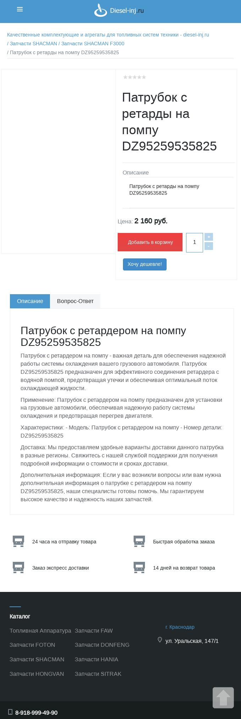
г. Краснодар (180, 627)
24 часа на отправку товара (64, 541)
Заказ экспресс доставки (60, 568)
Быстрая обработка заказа (184, 541)
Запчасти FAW (94, 630)
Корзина (209, 12)
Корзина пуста (216, 19)
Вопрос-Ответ (75, 301)
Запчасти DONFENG (102, 645)
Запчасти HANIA (96, 659)
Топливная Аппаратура (40, 630)
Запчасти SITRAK (98, 674)
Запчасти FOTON (32, 645)
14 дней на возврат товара (184, 568)
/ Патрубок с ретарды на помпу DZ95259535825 (63, 52)
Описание (30, 301)
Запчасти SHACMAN (37, 659)
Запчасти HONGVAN (37, 674)
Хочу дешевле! (145, 264)
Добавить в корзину (150, 242)
